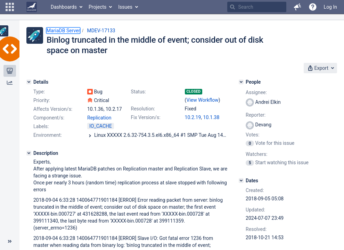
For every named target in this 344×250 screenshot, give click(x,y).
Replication (99, 117)
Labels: (41, 126)
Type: (39, 91)
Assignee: (256, 92)
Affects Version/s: (52, 109)
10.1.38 (211, 117)
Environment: (47, 135)
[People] (241, 82)
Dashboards (64, 7)
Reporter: (255, 115)
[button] (9, 7)
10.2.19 (193, 117)
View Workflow (203, 100)
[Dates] (241, 180)
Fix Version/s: (146, 117)
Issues (125, 7)
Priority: (41, 100)
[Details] (28, 82)
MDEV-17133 (101, 30)
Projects (97, 7)
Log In (330, 7)
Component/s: (48, 117)
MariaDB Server (63, 30)
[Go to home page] (31, 7)
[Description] (28, 153)
